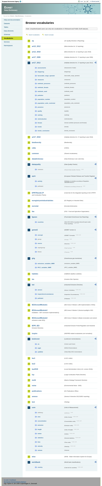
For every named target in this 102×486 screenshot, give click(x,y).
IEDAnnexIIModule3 (39, 310)
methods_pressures (44, 83)
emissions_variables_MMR (46, 263)
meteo (39, 433)
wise (33, 457)
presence (40, 107)
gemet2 (35, 230)
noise (34, 385)
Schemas (7, 34)
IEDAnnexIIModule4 (39, 318)
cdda (34, 148)
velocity (40, 446)
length (39, 429)
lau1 (33, 358)
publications (37, 391)
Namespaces (8, 45)
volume (40, 450)
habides (35, 274)
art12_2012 (36, 46)
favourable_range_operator (46, 75)
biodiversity (36, 142)
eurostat (35, 206)
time (39, 442)
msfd (34, 380)
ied (33, 285)
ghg (33, 258)
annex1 (40, 290)
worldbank (36, 462)
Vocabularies (8, 38)
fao (33, 211)
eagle (39, 348)
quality (40, 111)
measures (41, 79)
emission (40, 425)
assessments (42, 68)
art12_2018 (36, 52)
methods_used (42, 91)
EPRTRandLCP (38, 193)
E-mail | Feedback (10, 480)
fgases (34, 217)
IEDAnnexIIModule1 (39, 305)
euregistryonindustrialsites (42, 200)
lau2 (33, 364)
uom (33, 407)
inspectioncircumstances (46, 294)
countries (41, 222)
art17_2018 (36, 137)
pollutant (40, 298)
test (33, 402)
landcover (36, 339)
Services (7, 42)
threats (40, 123)
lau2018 (35, 369)
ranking (40, 115)
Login (81, 1)
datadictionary (37, 159)
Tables (6, 27)
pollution (40, 95)
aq (33, 41)
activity (40, 181)
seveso (34, 396)
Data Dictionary (19, 16)
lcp (33, 375)
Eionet (12, 16)
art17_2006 (36, 57)
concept (40, 235)
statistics (40, 438)
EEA (12, 1)
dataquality (36, 164)
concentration (42, 421)
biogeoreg (41, 72)
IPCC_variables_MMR (44, 267)
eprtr (34, 176)
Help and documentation (12, 20)
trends (40, 127)
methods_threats (43, 87)
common (35, 153)
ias (33, 279)
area (39, 417)
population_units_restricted (46, 103)
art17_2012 (36, 63)
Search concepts (49, 34)
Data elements (9, 31)
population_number (44, 99)
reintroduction (42, 119)
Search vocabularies (34, 34)
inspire (34, 333)
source (40, 243)
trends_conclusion (43, 130)
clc (38, 344)
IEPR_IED (35, 326)
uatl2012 (40, 352)
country (40, 467)
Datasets (7, 23)
